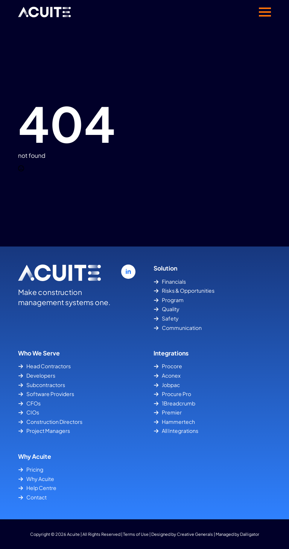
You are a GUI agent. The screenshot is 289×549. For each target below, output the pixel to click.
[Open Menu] (265, 12)
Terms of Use (136, 534)
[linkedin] (128, 272)
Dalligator (249, 534)
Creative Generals (195, 534)
